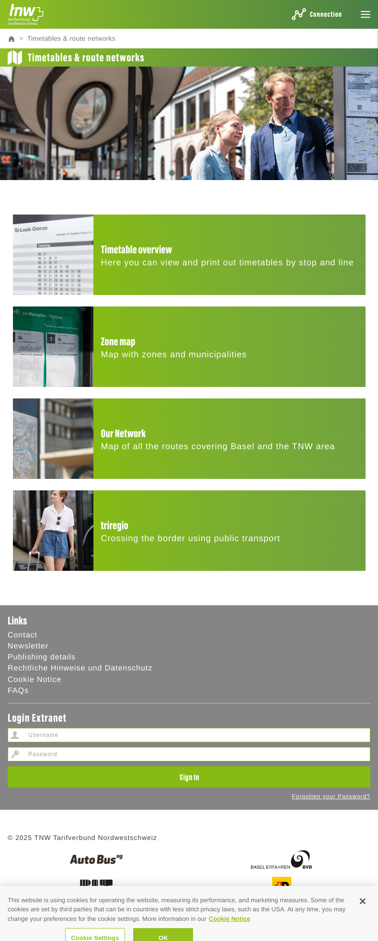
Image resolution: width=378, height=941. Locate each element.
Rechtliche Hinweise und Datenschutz (80, 668)
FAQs (18, 691)
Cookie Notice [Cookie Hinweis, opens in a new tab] (230, 926)
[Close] (362, 909)
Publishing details (42, 657)
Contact (22, 635)
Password (15, 754)
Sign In (189, 776)
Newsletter (28, 646)
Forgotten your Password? (331, 796)
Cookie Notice (34, 680)
